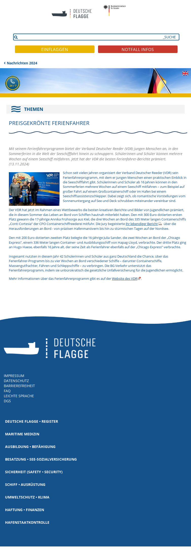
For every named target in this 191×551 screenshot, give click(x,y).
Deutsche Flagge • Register (31, 421)
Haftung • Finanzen (24, 509)
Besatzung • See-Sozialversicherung (41, 459)
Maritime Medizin (22, 434)
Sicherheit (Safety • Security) (34, 471)
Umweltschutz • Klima (27, 497)
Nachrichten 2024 (22, 63)
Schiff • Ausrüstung (25, 484)
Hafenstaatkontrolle (27, 522)
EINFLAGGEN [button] (54, 49)
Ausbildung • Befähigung (30, 446)
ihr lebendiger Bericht (142, 223)
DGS (7, 400)
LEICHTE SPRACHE (19, 395)
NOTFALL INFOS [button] (138, 49)
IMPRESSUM (14, 375)
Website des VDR (124, 278)
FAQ (7, 390)
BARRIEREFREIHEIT (19, 385)
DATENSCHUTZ (16, 380)
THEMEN (33, 109)
